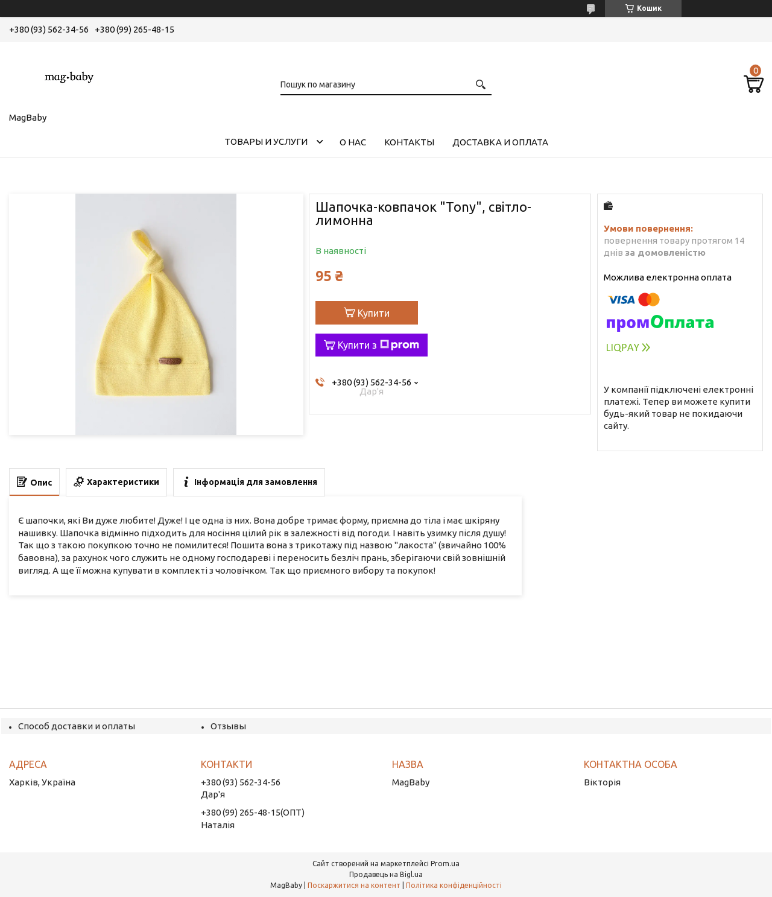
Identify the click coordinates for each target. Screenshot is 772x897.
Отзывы (228, 726)
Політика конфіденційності (454, 885)
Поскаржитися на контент (354, 885)
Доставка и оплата (500, 142)
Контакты (409, 142)
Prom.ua (445, 863)
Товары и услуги (266, 141)
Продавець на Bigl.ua (386, 874)
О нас (353, 142)
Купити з (378, 345)
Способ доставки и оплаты (76, 726)
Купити (374, 313)
